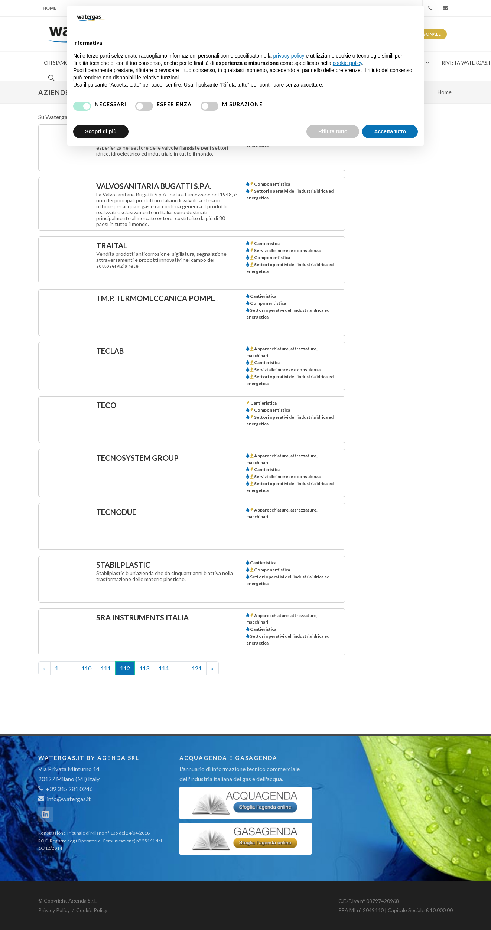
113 (144, 668)
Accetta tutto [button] (390, 131)
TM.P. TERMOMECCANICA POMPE (155, 298)
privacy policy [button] (289, 56)
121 (197, 668)
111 (106, 668)
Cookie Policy (91, 910)
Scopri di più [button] (101, 131)
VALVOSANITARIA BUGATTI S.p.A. (153, 186)
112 (125, 668)
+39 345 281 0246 (65, 788)
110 (86, 668)
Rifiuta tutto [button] (333, 131)
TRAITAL (111, 245)
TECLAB (110, 350)
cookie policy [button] (347, 63)
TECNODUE (116, 512)
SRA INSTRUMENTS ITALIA (142, 617)
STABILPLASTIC (123, 564)
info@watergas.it (69, 798)
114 (164, 668)
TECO (106, 405)
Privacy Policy (54, 910)
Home (49, 8)
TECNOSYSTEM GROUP (137, 457)
